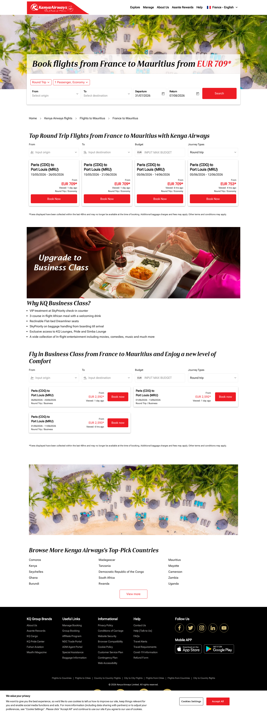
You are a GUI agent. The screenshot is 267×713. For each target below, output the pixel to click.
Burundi (34, 583)
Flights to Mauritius (92, 118)
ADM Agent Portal (72, 646)
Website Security (107, 636)
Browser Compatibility (110, 641)
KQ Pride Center (35, 641)
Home (33, 118)
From (35, 91)
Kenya (33, 566)
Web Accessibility (107, 663)
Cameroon (175, 571)
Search (219, 93)
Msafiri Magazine (37, 652)
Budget (139, 144)
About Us (163, 7)
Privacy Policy (105, 625)
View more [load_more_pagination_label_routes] (133, 594)
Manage (148, 7)
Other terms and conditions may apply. (208, 214)
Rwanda (104, 583)
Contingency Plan (108, 657)
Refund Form (141, 657)
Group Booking (71, 630)
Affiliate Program (71, 636)
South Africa (107, 577)
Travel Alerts (140, 641)
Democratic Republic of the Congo (121, 571)
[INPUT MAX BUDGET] (163, 152)
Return (173, 91)
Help (199, 7)
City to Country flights (204, 678)
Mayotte (173, 566)
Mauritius (174, 560)
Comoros (35, 560)
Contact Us (140, 625)
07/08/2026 (177, 95)
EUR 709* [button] (214, 64)
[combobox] (53, 95)
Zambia (173, 577)
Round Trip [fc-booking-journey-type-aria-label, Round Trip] (39, 82)
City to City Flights (133, 678)
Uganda (173, 583)
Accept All (218, 701)
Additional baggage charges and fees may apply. (165, 214)
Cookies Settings (191, 701)
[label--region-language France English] (222, 7)
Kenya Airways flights (58, 118)
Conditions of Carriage (110, 630)
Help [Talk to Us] (143, 630)
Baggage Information (74, 657)
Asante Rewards (182, 7)
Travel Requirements (145, 646)
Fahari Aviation (35, 646)
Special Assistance (72, 652)
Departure (140, 91)
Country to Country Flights (107, 678)
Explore (135, 7)
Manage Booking (72, 625)
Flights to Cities (83, 678)
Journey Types (196, 144)
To (85, 91)
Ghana (33, 577)
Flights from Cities (155, 678)
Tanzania (105, 566)
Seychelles (36, 571)
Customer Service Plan (110, 652)
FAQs (137, 636)
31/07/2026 (142, 95)
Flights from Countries (179, 678)
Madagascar (107, 560)
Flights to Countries (62, 678)
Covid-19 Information (146, 652)
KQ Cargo (32, 636)
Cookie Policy (105, 646)
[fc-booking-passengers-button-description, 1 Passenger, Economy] (70, 82)
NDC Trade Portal (72, 641)
